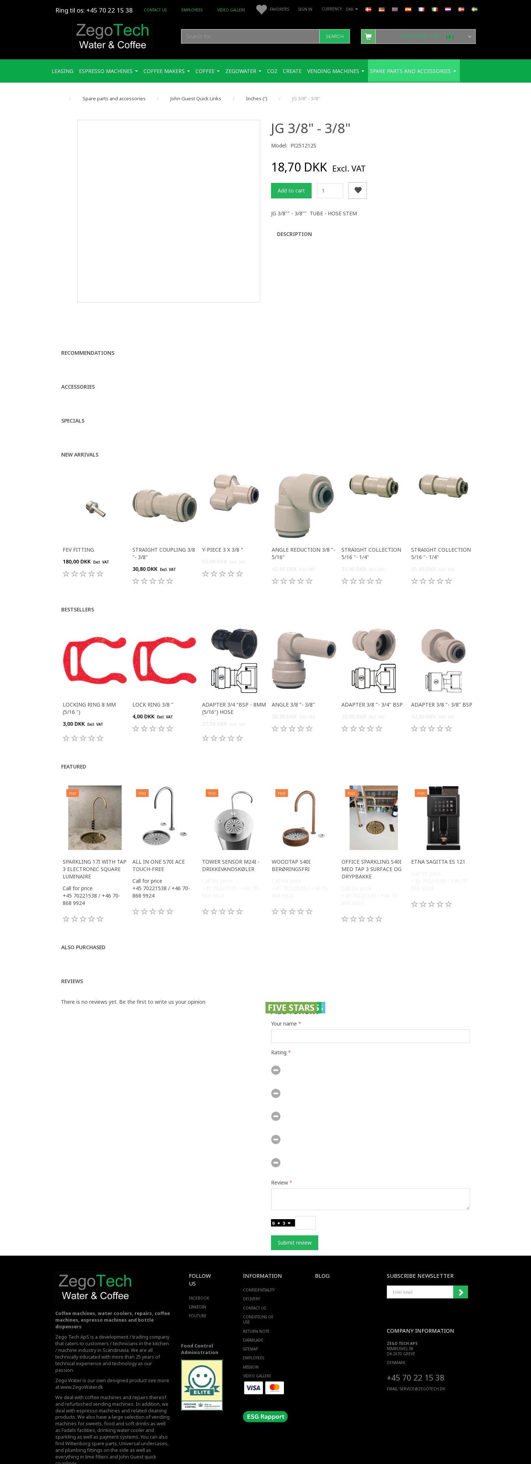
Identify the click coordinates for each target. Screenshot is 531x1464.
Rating (279, 1031)
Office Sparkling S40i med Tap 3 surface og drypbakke (371, 849)
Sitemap (250, 1329)
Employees (191, 10)
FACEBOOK (199, 1277)
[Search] (334, 36)
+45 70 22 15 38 (415, 1357)
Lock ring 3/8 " (152, 684)
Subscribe (460, 1272)
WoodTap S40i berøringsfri (291, 845)
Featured (73, 746)
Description (294, 233)
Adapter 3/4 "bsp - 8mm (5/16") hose (234, 688)
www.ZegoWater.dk (81, 1367)
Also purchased (83, 926)
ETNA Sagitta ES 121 (438, 841)
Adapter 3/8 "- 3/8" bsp (441, 684)
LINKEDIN (197, 1286)
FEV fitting (78, 529)
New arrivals (79, 434)
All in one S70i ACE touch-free (158, 845)
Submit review (295, 1222)
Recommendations (87, 332)
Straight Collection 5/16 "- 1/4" (371, 533)
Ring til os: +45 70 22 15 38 (94, 10)
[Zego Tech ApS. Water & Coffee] (113, 35)
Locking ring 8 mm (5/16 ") (89, 688)
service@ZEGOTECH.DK (422, 1368)
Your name (284, 1003)
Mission (250, 1346)
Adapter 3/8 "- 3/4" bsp (372, 684)
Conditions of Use (258, 1299)
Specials (72, 400)
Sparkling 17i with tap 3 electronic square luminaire (94, 849)
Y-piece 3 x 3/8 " (222, 529)
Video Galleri (231, 10)
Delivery (251, 1278)
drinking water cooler (121, 1410)
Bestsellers (77, 589)
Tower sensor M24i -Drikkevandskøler (231, 845)
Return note (256, 1311)
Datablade (253, 1319)
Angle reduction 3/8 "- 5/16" (303, 533)
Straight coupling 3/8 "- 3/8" (163, 533)
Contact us (155, 10)
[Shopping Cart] (418, 36)
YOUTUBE (197, 1295)
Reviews (72, 960)
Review (279, 1162)
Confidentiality (259, 1270)
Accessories (78, 366)
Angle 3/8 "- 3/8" (293, 684)
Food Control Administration (199, 1328)
